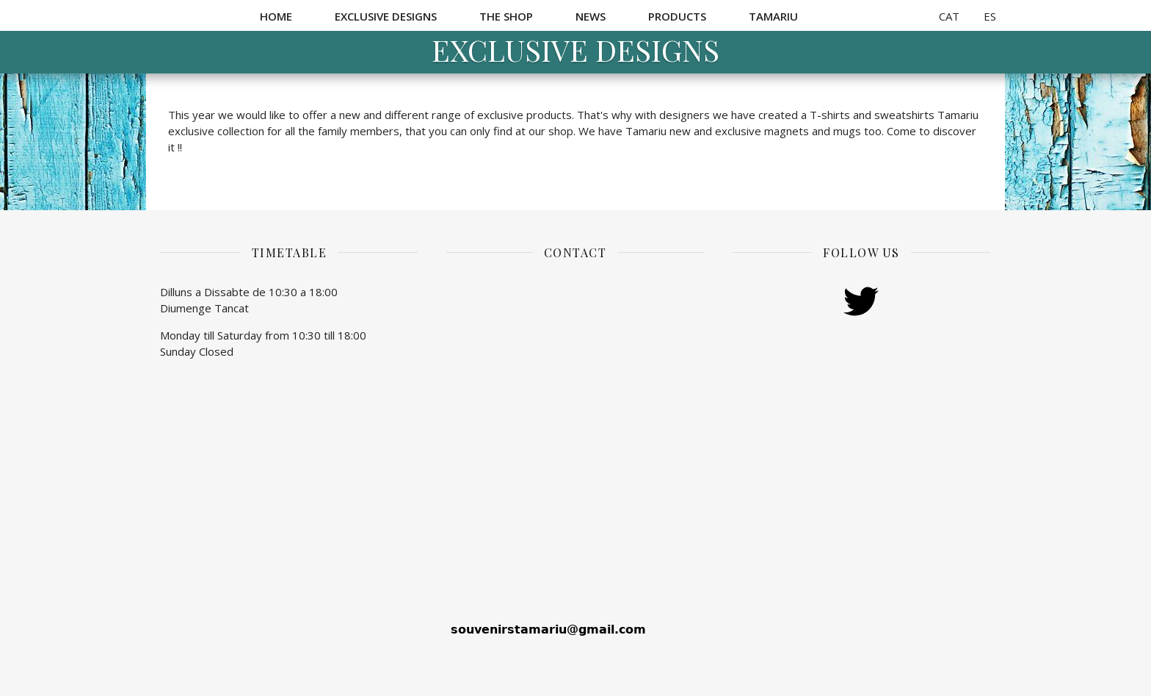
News (591, 16)
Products (677, 16)
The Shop (506, 16)
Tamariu (773, 16)
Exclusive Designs (386, 16)
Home (276, 16)
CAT (949, 16)
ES (990, 16)
